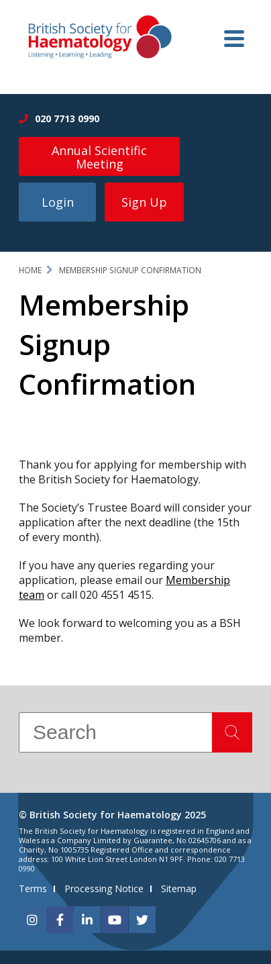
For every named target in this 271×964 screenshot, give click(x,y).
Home (30, 270)
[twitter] (142, 919)
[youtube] (114, 919)
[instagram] (32, 919)
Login (58, 202)
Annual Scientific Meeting (99, 157)
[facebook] (59, 919)
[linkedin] (87, 919)
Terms (33, 888)
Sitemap (179, 888)
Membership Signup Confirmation (130, 270)
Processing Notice (104, 888)
